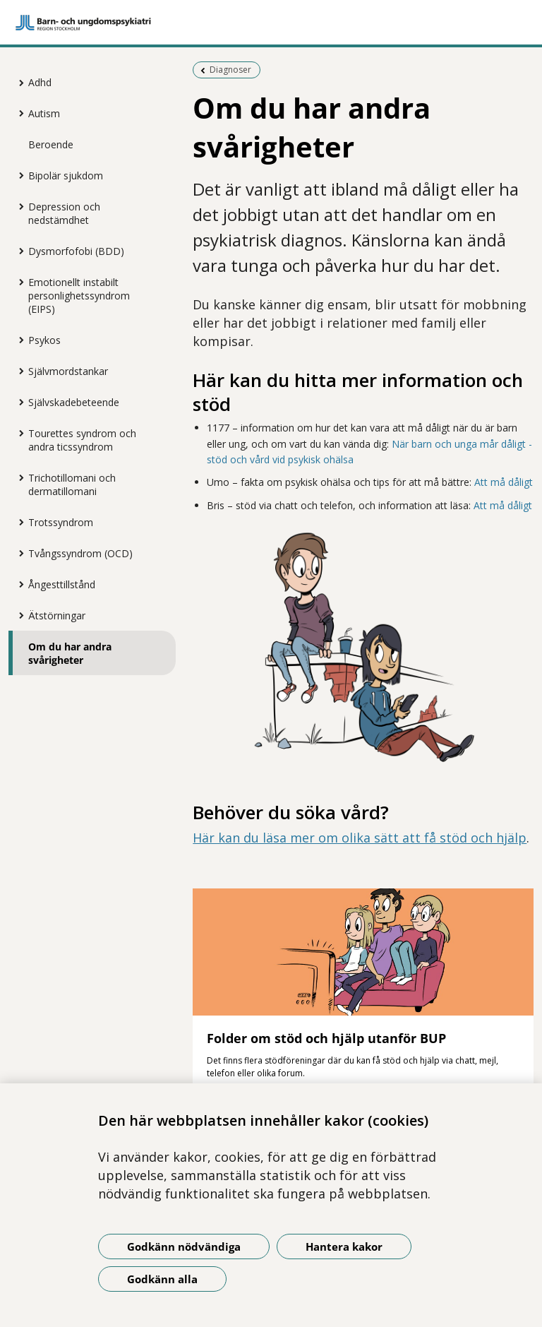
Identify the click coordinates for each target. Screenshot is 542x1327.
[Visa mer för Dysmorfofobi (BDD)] (17, 250)
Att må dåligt (503, 482)
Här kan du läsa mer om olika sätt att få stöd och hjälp (359, 837)
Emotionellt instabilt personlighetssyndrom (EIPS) (79, 295)
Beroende (50, 144)
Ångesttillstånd (61, 584)
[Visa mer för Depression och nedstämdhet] (17, 206)
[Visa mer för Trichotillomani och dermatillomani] (17, 477)
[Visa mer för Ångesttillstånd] (17, 584)
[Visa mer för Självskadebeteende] (17, 401)
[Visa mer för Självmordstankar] (17, 370)
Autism (44, 113)
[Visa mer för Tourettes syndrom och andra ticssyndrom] (17, 432)
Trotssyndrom (60, 522)
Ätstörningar (56, 615)
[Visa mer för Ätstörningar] (17, 615)
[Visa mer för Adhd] (17, 82)
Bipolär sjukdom (65, 175)
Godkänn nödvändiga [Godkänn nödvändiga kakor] (184, 1246)
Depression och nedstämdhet (64, 213)
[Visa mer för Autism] (17, 113)
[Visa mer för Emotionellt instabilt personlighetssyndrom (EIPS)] (17, 281)
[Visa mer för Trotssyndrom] (17, 521)
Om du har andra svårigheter (70, 653)
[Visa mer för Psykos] (17, 339)
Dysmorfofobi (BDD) (76, 251)
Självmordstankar (68, 371)
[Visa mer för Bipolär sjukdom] (17, 175)
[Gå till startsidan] (271, 22)
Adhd (40, 82)
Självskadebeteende (73, 402)
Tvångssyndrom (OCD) (80, 553)
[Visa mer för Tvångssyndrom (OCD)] (17, 553)
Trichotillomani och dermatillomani (72, 484)
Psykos (44, 340)
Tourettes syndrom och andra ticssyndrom (82, 440)
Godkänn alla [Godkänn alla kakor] (162, 1279)
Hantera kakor (344, 1246)
